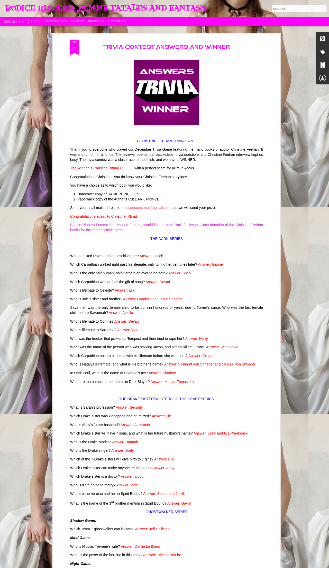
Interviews (96, 21)
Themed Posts (55, 21)
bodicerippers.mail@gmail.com (146, 72)
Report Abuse (260, 565)
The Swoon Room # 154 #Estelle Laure (157, 387)
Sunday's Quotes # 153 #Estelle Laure (156, 446)
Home (35, 21)
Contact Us (116, 21)
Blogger (245, 565)
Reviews (77, 21)
